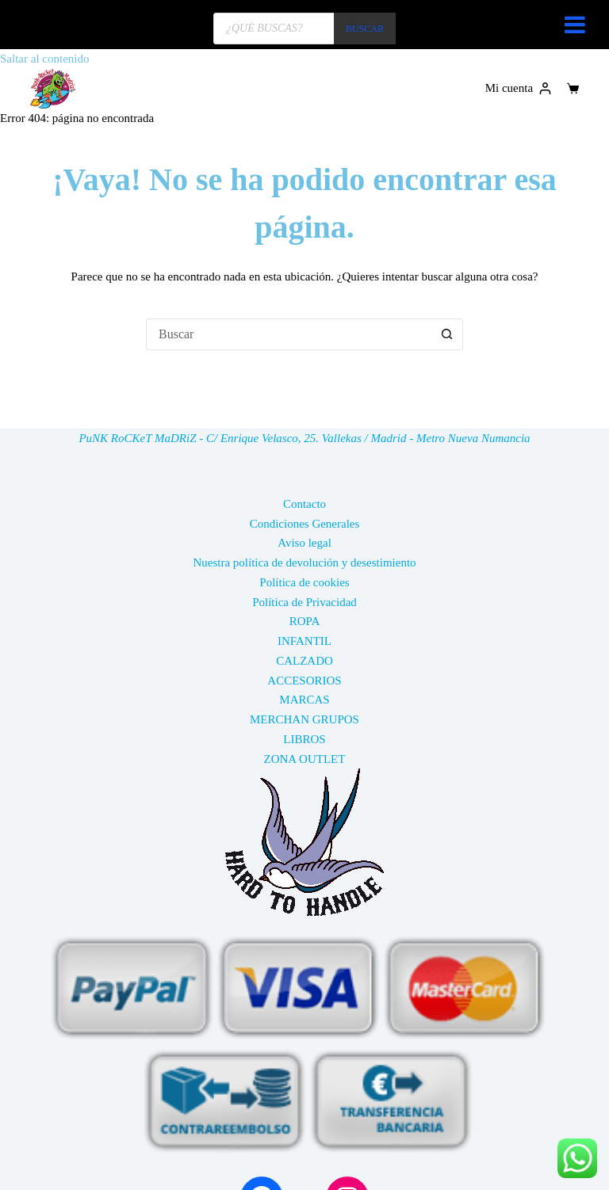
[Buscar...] (288, 334)
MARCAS (304, 699)
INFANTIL (304, 641)
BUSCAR (365, 28)
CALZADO (304, 660)
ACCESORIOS (304, 680)
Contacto (304, 504)
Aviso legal (304, 542)
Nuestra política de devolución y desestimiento (304, 562)
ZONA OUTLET (305, 759)
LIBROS (304, 739)
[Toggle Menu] (575, 24)
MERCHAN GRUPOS (304, 719)
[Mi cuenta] (518, 88)
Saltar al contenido (44, 58)
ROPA (304, 621)
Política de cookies (304, 582)
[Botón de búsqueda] (447, 334)
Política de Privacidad (304, 602)
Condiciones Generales (305, 523)
